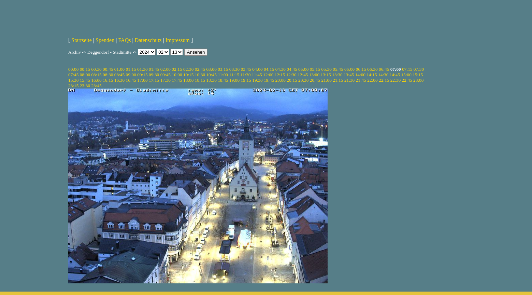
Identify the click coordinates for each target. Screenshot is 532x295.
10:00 (177, 74)
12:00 (268, 74)
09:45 (165, 74)
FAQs (124, 40)
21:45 (361, 80)
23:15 (73, 85)
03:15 (223, 69)
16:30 (119, 80)
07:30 (419, 69)
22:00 (372, 80)
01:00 (119, 69)
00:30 (96, 69)
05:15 (315, 69)
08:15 (96, 74)
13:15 (326, 74)
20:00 (280, 80)
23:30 (85, 85)
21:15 (338, 80)
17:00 (142, 80)
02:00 (165, 69)
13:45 (349, 74)
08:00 (85, 74)
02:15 (177, 69)
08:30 (108, 74)
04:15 (269, 69)
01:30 (142, 69)
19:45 (269, 80)
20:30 (303, 80)
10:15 (188, 74)
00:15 (85, 69)
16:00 (96, 80)
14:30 (383, 74)
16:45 (131, 80)
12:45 (303, 74)
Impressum (178, 40)
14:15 (371, 74)
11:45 (257, 74)
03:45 (246, 69)
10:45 (211, 74)
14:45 (395, 74)
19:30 (257, 80)
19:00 (234, 80)
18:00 (188, 80)
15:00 (406, 74)
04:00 (257, 69)
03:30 (234, 69)
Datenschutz (148, 40)
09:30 (154, 74)
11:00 (223, 74)
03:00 (211, 69)
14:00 (360, 74)
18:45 (223, 80)
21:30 (349, 80)
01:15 (131, 69)
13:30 (337, 74)
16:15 (108, 80)
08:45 (119, 74)
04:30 (280, 69)
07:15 (407, 69)
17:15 (154, 80)
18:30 (211, 80)
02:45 (200, 69)
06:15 (361, 69)
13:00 (314, 74)
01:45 (154, 69)
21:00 (326, 80)
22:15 (384, 80)
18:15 (200, 80)
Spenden (105, 40)
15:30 (73, 80)
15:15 (418, 74)
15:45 (85, 80)
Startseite (81, 40)
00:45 (108, 69)
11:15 (234, 74)
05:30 (326, 69)
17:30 (165, 80)
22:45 (407, 80)
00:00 (73, 69)
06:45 (384, 69)
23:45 (96, 85)
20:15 (292, 80)
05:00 (303, 69)
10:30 (200, 74)
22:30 (395, 80)
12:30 (291, 74)
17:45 (177, 80)
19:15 (246, 80)
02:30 (188, 69)
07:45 (73, 74)
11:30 (246, 74)
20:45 (315, 80)
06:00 (349, 69)
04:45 (292, 69)
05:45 (338, 69)
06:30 (372, 69)
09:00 (131, 74)
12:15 (280, 74)
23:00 (418, 80)
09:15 (142, 74)
